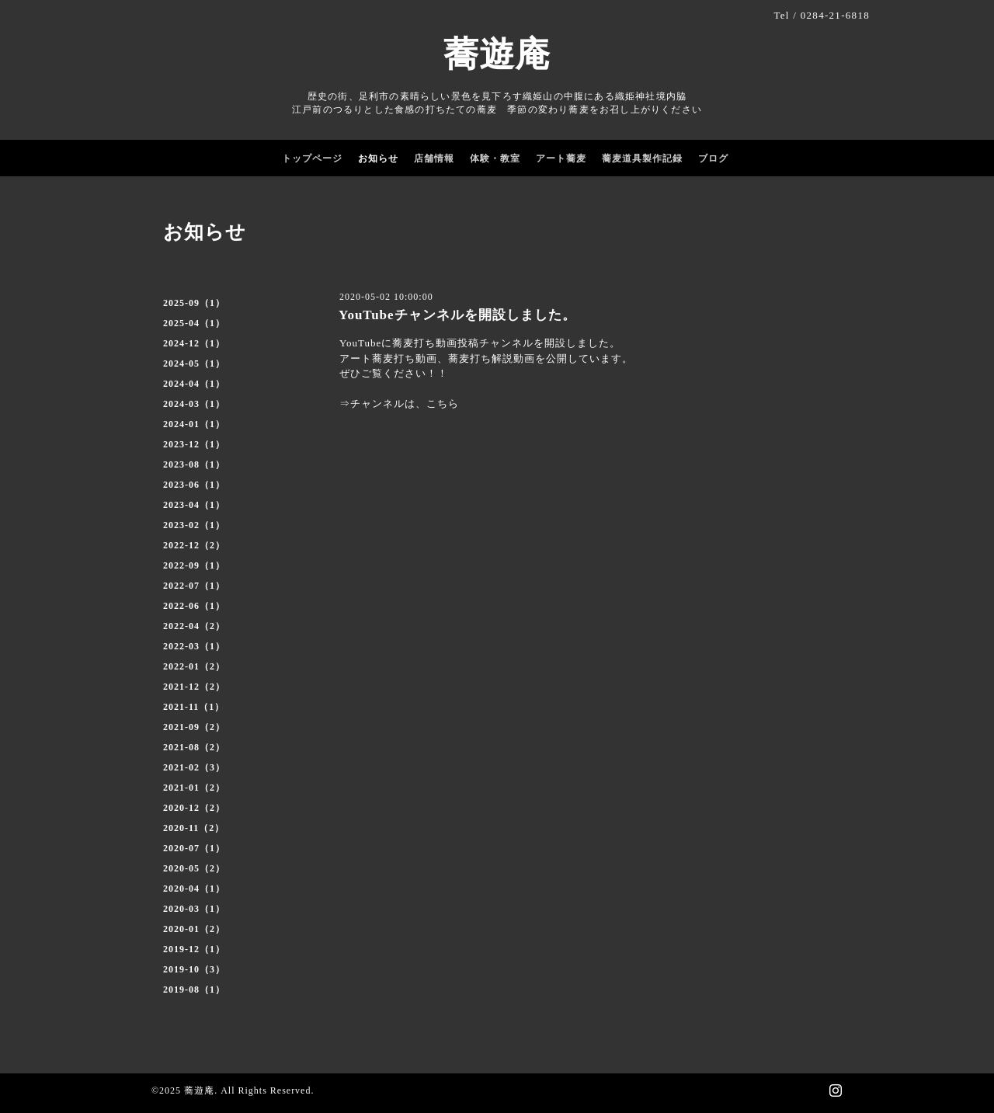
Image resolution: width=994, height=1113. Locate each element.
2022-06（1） (194, 605)
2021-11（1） (193, 706)
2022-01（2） (194, 666)
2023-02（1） (194, 525)
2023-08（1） (194, 464)
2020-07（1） (194, 848)
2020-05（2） (194, 868)
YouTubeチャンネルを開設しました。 (457, 315)
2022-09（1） (194, 565)
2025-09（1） (194, 302)
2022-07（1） (194, 585)
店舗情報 (434, 158)
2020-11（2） (193, 828)
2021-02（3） (194, 767)
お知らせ (378, 158)
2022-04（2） (194, 626)
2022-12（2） (194, 545)
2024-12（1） (194, 343)
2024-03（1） (194, 403)
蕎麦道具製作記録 (642, 158)
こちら (442, 403)
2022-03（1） (194, 646)
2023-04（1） (194, 504)
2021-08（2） (194, 747)
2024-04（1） (194, 383)
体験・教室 (495, 158)
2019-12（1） (194, 949)
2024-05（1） (194, 363)
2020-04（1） (194, 888)
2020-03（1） (194, 908)
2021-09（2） (194, 727)
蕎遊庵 (497, 54)
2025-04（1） (194, 323)
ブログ (713, 158)
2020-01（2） (194, 928)
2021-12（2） (194, 686)
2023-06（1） (194, 484)
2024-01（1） (194, 424)
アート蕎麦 (561, 158)
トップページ (312, 158)
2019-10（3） (194, 969)
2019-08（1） (194, 989)
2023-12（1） (194, 444)
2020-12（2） (194, 807)
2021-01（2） (194, 787)
